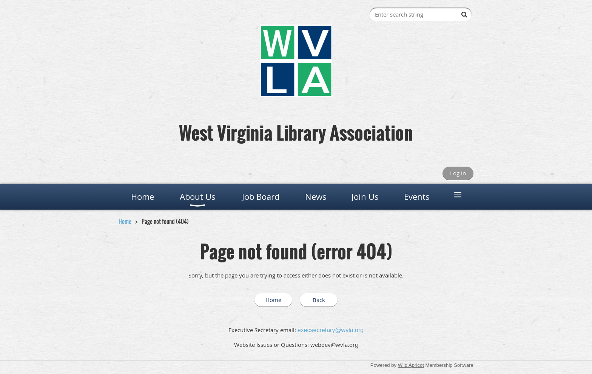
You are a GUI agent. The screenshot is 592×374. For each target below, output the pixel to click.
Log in (458, 173)
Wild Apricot (411, 365)
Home (125, 221)
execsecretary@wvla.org (331, 330)
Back (319, 299)
